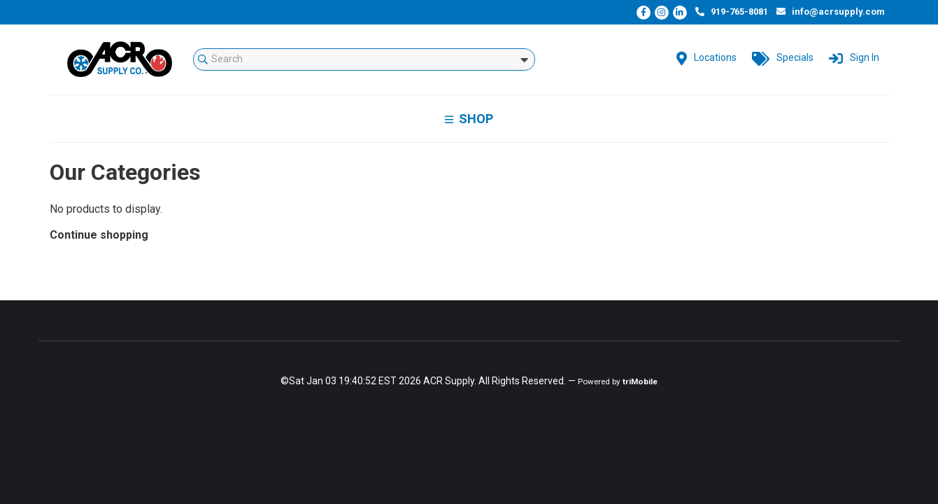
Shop (469, 118)
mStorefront (120, 59)
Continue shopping (99, 234)
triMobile (640, 381)
